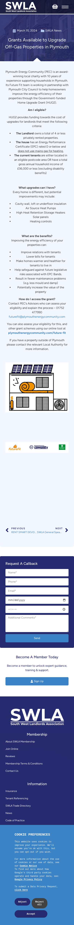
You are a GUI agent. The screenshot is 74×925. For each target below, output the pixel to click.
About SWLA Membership (20, 741)
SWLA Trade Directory (18, 805)
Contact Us (11, 770)
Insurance (11, 791)
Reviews (10, 756)
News (8, 813)
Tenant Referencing (16, 798)
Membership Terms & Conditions (24, 763)
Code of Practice (15, 820)
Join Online (11, 748)
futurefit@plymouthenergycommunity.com (37, 316)
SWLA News (53, 30)
